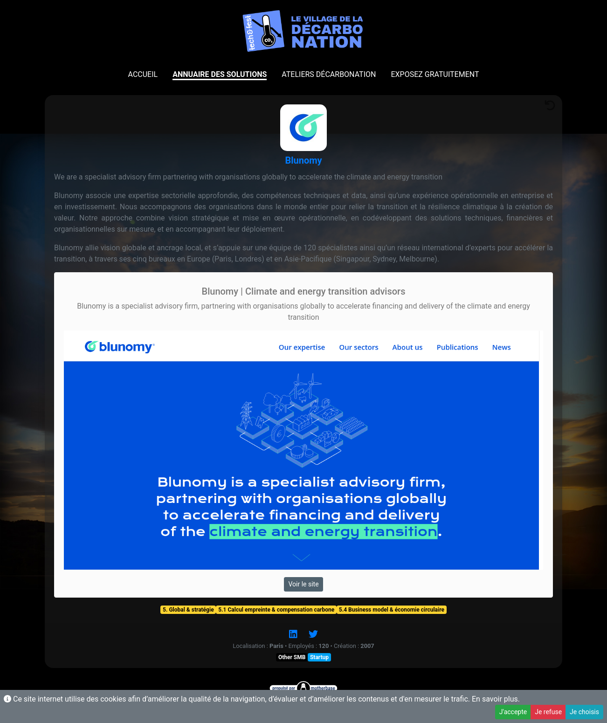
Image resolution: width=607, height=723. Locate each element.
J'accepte (513, 712)
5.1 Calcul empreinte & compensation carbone (276, 609)
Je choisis (584, 712)
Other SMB (291, 657)
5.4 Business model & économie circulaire (391, 609)
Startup (319, 657)
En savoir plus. (496, 699)
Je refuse (548, 712)
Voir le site (303, 584)
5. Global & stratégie (188, 609)
